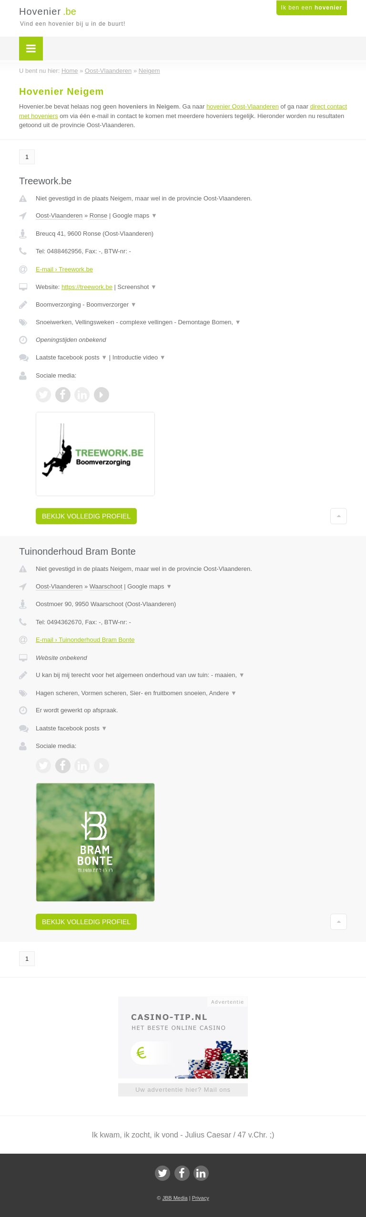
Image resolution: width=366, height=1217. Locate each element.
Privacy (200, 1198)
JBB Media (174, 1198)
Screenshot (137, 286)
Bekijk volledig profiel (86, 516)
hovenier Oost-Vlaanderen (242, 106)
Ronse (99, 215)
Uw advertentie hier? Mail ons (183, 1089)
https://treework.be (86, 286)
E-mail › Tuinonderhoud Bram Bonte (85, 639)
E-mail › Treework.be (64, 269)
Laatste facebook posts (71, 357)
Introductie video (139, 357)
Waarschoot (106, 586)
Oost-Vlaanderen (59, 215)
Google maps (134, 215)
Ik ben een (311, 7)
